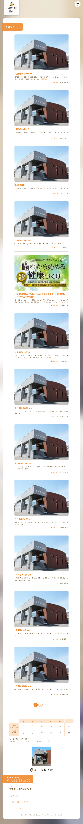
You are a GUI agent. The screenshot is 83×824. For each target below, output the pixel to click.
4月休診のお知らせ (22, 574)
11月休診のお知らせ (23, 129)
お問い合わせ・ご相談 (19, 802)
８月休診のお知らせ (23, 352)
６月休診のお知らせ (23, 463)
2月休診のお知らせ (22, 685)
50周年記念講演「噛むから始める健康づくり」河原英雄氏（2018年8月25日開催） (39, 295)
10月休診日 (19, 184)
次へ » (47, 704)
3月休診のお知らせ (22, 630)
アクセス (14, 795)
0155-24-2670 (20, 780)
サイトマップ (16, 808)
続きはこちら (45, 79)
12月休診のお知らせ (23, 73)
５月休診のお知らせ (23, 519)
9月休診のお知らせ (22, 240)
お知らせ (56, 82)
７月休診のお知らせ (23, 407)
